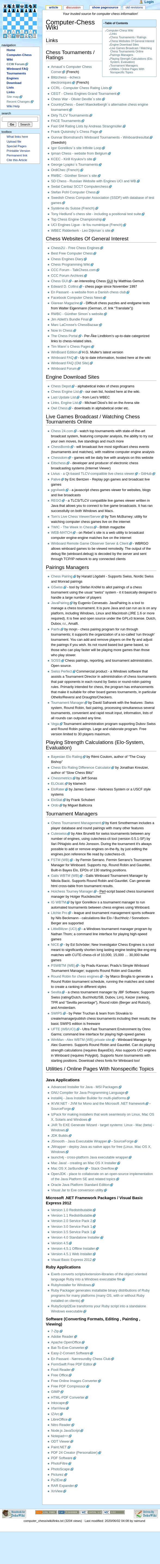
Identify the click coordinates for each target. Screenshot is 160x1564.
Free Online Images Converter (74, 1381)
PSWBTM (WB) (63, 966)
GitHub (146, 474)
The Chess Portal (64, 336)
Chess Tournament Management (76, 823)
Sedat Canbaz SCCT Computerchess (79, 187)
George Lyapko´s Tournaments (74, 165)
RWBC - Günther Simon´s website (77, 314)
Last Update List (63, 397)
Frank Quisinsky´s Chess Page (74, 132)
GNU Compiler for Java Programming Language (88, 1093)
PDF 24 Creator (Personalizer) (74, 1453)
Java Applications (63, 1080)
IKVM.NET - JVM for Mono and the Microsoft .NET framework (98, 1104)
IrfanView (58, 1408)
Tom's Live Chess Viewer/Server (76, 517)
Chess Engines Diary (67, 259)
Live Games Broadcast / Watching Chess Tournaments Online (131, 50)
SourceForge (61, 1109)
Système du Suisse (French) (73, 208)
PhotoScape (60, 1469)
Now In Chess (62, 330)
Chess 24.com (62, 431)
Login (149, 2)
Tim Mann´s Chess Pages (71, 346)
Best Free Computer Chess (72, 253)
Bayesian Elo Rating (66, 757)
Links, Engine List (64, 403)
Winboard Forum (64, 368)
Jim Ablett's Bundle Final (70, 319)
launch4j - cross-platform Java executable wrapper (89, 1157)
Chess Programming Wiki (70, 264)
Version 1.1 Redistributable (71, 1215)
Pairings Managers (121, 55)
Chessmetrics (61, 778)
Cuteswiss (59, 834)
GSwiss (57, 587)
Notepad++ (59, 1436)
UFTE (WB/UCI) (63, 1029)
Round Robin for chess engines (75, 976)
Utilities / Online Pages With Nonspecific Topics (127, 71)
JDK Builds (59, 1136)
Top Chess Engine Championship (76, 219)
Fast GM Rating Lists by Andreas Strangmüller (86, 126)
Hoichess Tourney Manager (72, 891)
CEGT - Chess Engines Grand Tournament (84, 94)
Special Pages (16, 146)
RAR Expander (62, 1486)
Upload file (14, 141)
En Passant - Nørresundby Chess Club (81, 1359)
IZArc (55, 1414)
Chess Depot (61, 386)
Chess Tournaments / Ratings (128, 37)
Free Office (59, 1375)
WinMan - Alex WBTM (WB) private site (81, 1040)
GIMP (55, 1392)
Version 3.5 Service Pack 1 (71, 1232)
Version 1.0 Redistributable (71, 1210)
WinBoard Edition (64, 352)
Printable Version (18, 150)
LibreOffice (59, 1419)
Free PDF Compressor (68, 1386)
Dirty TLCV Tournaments (70, 115)
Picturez (57, 1475)
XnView (57, 1491)
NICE (55, 945)
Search (6, 113)
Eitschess (58, 463)
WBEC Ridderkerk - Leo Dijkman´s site (81, 231)
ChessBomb (60, 447)
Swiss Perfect (61, 671)
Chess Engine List (65, 392)
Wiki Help (13, 106)
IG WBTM (58, 902)
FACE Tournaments (66, 121)
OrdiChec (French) (65, 170)
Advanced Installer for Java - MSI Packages (84, 1087)
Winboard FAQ (62, 358)
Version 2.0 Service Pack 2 (71, 1221)
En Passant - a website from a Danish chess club (88, 292)
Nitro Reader (61, 1425)
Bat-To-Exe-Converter (67, 1348)
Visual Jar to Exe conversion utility (77, 1190)
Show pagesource (105, 7)
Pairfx (55, 629)
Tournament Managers (124, 65)
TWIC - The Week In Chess (72, 527)
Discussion (73, 7)
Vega (55, 724)
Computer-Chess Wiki (119, 30)
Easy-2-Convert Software (70, 1353)
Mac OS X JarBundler (67, 1168)
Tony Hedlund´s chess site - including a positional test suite (96, 214)
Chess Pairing (62, 576)
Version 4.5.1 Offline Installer (73, 1249)
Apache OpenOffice (66, 1342)
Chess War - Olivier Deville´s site (76, 99)
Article (53, 7)
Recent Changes (18, 101)
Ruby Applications (63, 1267)
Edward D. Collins (65, 286)
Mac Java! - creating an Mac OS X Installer (84, 1163)
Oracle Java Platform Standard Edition (80, 1185)
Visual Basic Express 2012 (71, 1260)
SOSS (56, 660)
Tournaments (16, 73)
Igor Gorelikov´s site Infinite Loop (76, 148)
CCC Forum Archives (67, 276)
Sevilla (56, 992)
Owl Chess (59, 408)
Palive (56, 479)
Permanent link (17, 155)
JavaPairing (60, 603)
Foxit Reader (61, 1370)
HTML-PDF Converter (67, 1397)
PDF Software (62, 1458)
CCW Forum (15, 64)
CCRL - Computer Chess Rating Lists (79, 88)
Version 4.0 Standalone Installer (75, 1237)
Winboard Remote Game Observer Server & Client (89, 543)
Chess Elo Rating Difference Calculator (81, 768)
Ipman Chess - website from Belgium (79, 153)
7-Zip (55, 1331)
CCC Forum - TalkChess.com (73, 270)
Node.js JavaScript (65, 1431)
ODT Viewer (60, 1441)
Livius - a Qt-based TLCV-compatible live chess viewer (92, 474)
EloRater (57, 789)
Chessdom (59, 458)
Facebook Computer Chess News (77, 298)
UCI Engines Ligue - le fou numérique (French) (87, 225)
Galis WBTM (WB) (65, 876)
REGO (56, 501)
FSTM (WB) (60, 860)
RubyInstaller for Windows (71, 1285)
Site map (13, 96)
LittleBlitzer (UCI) (64, 929)
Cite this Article (17, 160)
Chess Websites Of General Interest (132, 41)
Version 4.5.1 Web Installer (71, 1254)
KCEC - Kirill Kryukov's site (71, 159)
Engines (13, 78)
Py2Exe (57, 1480)
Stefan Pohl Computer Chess (73, 192)
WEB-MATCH (61, 533)
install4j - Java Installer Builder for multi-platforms (88, 1098)
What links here (17, 136)
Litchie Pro (59, 913)
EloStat (56, 800)
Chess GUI (59, 281)
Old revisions (134, 7)
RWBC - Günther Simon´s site (74, 176)
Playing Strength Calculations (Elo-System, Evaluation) (131, 60)
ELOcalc (57, 784)
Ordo (55, 805)
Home (11, 50)
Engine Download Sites (124, 44)
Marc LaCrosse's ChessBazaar (74, 325)
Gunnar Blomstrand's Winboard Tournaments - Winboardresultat (100, 137)
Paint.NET (59, 1447)
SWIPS (56, 1013)
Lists (10, 87)
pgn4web (58, 490)
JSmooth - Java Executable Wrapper (79, 1141)
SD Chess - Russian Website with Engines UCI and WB (93, 181)
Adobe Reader (62, 1337)
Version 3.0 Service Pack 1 (71, 1227)
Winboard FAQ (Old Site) (70, 363)
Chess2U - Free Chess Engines (75, 248)
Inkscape (58, 1403)
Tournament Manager (67, 703)
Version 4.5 (59, 1243)
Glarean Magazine (65, 303)
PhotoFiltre (59, 1463)
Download (14, 82)
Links (113, 33)
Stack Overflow (102, 1168)
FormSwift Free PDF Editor (71, 1364)
